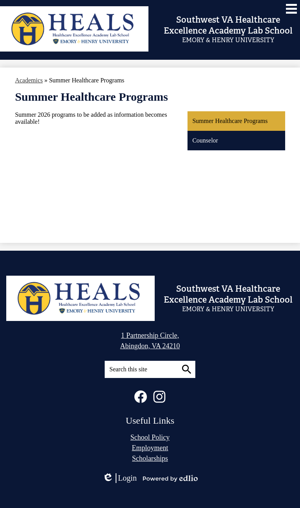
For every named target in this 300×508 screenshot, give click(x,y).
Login (119, 478)
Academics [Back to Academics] (29, 80)
